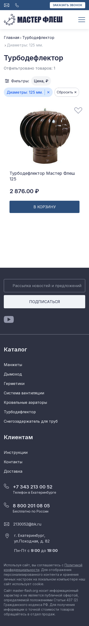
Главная (11, 37)
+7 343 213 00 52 (32, 487)
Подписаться (44, 301)
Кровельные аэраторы (25, 402)
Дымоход (13, 374)
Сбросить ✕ (67, 92)
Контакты (13, 461)
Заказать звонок (67, 5)
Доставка (13, 471)
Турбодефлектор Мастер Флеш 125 (42, 176)
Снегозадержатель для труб (31, 421)
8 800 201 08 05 (31, 506)
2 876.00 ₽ (24, 191)
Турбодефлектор (38, 37)
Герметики (14, 383)
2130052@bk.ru (27, 524)
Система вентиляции (24, 393)
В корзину (44, 206)
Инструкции (16, 452)
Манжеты (13, 364)
